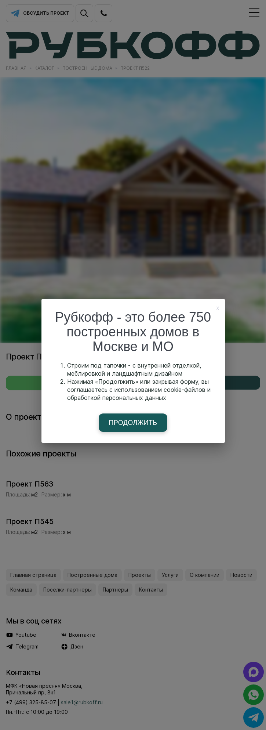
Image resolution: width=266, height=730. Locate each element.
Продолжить (133, 422)
